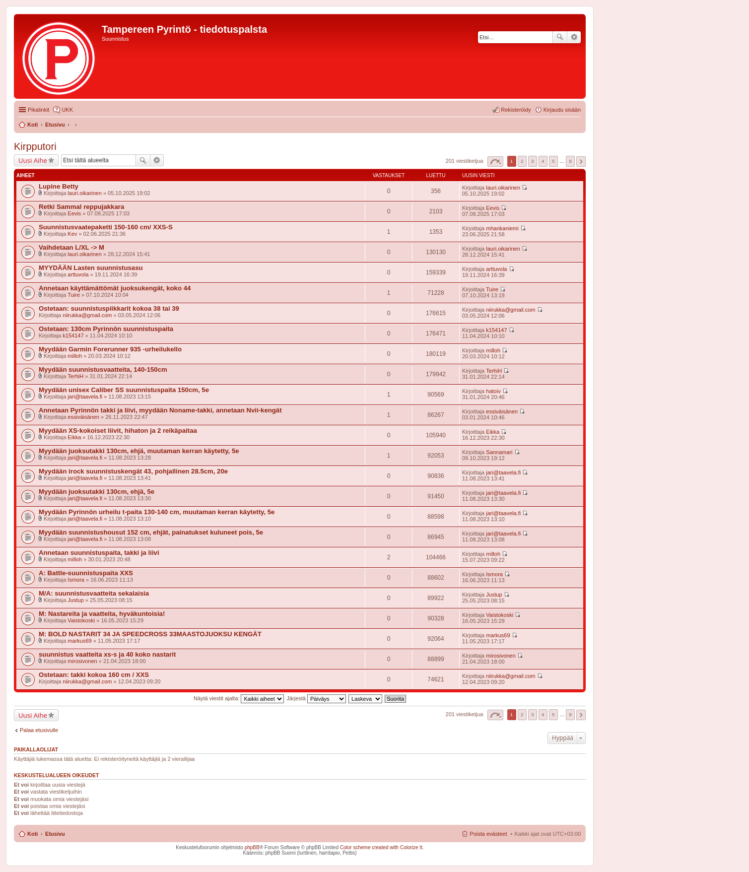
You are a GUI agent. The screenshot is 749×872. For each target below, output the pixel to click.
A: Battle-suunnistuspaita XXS (86, 573)
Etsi (559, 37)
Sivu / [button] (495, 161)
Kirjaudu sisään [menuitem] (562, 110)
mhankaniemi (502, 228)
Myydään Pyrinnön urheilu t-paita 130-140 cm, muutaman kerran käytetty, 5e (156, 512)
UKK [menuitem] (67, 110)
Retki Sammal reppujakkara (81, 206)
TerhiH (75, 376)
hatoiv (493, 391)
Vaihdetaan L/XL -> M (71, 247)
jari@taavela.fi (85, 397)
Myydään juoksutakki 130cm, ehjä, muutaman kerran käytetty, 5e (139, 451)
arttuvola (78, 274)
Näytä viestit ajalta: (239, 698)
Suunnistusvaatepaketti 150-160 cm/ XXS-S (106, 227)
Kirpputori (35, 146)
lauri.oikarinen (84, 193)
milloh (75, 356)
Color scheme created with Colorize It (381, 847)
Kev (72, 234)
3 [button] (532, 161)
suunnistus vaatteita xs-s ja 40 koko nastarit (107, 654)
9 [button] (570, 161)
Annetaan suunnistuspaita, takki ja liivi (99, 552)
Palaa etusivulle (39, 730)
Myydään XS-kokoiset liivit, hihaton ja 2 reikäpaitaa (118, 430)
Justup (75, 600)
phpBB (252, 847)
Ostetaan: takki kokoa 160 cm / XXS (94, 674)
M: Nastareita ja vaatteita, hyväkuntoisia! (102, 613)
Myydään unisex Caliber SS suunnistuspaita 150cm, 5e (124, 390)
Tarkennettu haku (574, 37)
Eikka (74, 437)
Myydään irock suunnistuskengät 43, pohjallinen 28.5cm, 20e (133, 471)
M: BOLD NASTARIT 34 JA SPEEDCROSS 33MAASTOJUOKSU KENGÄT (150, 634)
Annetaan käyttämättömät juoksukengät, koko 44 (115, 288)
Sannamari (499, 452)
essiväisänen (83, 417)
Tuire (74, 295)
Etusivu (55, 834)
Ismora (76, 580)
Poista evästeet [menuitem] (488, 834)
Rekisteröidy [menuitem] (516, 110)
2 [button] (522, 161)
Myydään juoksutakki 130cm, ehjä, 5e (96, 491)
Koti (32, 834)
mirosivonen (82, 661)
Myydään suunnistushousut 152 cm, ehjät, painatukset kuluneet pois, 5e (151, 532)
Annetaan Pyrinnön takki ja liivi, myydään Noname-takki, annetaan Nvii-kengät (160, 410)
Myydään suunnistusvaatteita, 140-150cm (103, 369)
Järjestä (316, 698)
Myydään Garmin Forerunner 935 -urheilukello (110, 349)
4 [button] (543, 161)
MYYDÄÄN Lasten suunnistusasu (91, 267)
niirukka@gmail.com (87, 315)
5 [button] (553, 161)
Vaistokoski (81, 620)
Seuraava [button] (581, 161)
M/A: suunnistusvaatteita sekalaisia (94, 593)
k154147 (73, 335)
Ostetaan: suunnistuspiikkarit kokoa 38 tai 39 (109, 308)
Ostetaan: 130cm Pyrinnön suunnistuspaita (106, 329)
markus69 (79, 641)
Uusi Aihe (32, 160)
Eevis (74, 213)
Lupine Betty (58, 186)
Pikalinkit (38, 110)
